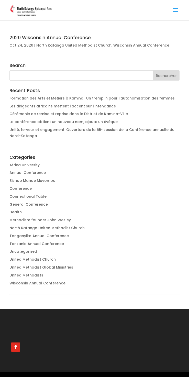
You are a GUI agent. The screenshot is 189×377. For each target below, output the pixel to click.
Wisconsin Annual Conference (141, 45)
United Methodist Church (32, 259)
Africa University (24, 165)
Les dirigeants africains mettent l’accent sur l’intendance (62, 106)
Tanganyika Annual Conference (39, 235)
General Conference (28, 204)
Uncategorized (23, 251)
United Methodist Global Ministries (41, 267)
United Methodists (26, 275)
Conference (20, 188)
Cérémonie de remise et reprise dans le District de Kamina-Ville (68, 113)
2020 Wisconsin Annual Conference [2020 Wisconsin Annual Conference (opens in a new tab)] (50, 37)
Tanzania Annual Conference (36, 243)
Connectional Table (28, 196)
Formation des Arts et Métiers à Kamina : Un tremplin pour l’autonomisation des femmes (92, 98)
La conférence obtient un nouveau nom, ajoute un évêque (63, 121)
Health (15, 212)
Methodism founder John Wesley (40, 220)
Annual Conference (27, 172)
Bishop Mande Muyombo (32, 180)
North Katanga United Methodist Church (74, 45)
